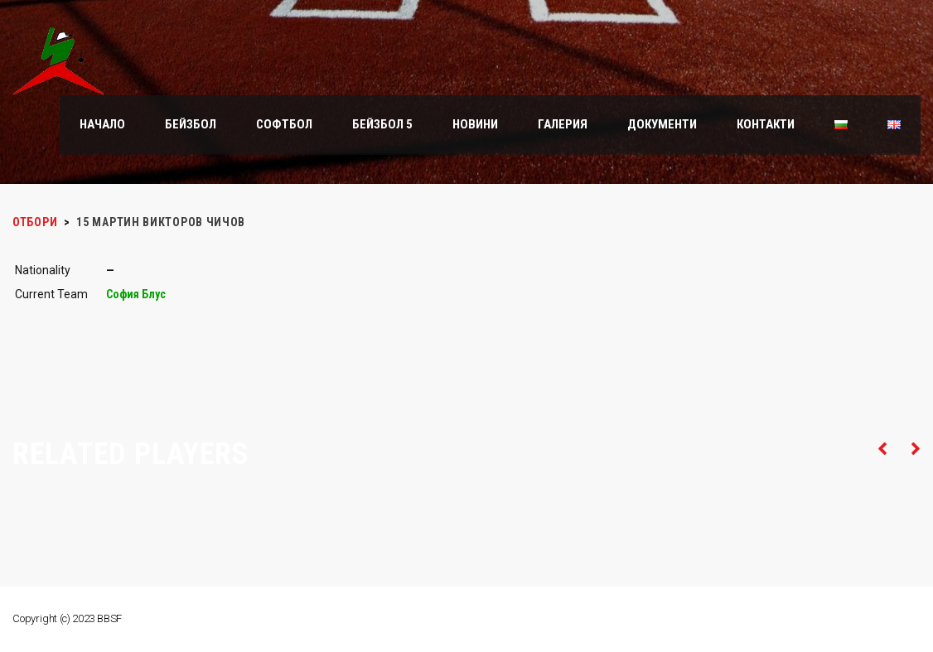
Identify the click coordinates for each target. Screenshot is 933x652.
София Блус (136, 294)
